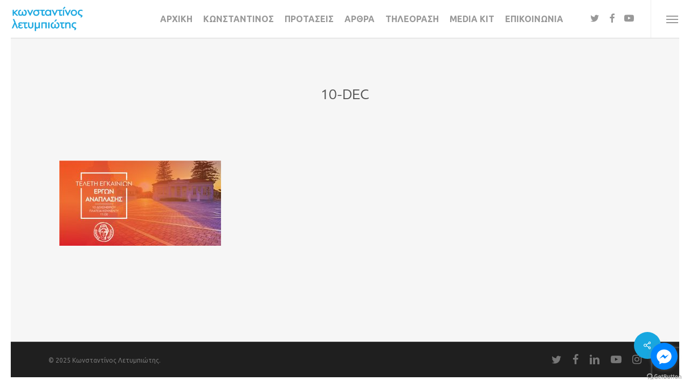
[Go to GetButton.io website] (664, 376)
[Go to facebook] (664, 356)
